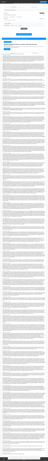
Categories (31, 3)
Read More (7, 49)
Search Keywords (6, 18)
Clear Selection (42, 13)
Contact (34, 3)
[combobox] (24, 15)
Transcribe (21, 3)
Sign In (44, 3)
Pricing (25, 3)
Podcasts (17, 3)
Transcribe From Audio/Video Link (24, 34)
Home (15, 3)
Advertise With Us (39, 3)
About (28, 3)
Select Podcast (6, 13)
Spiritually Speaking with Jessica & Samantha (13, 38)
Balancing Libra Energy (24, 38)
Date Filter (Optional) (8, 23)
